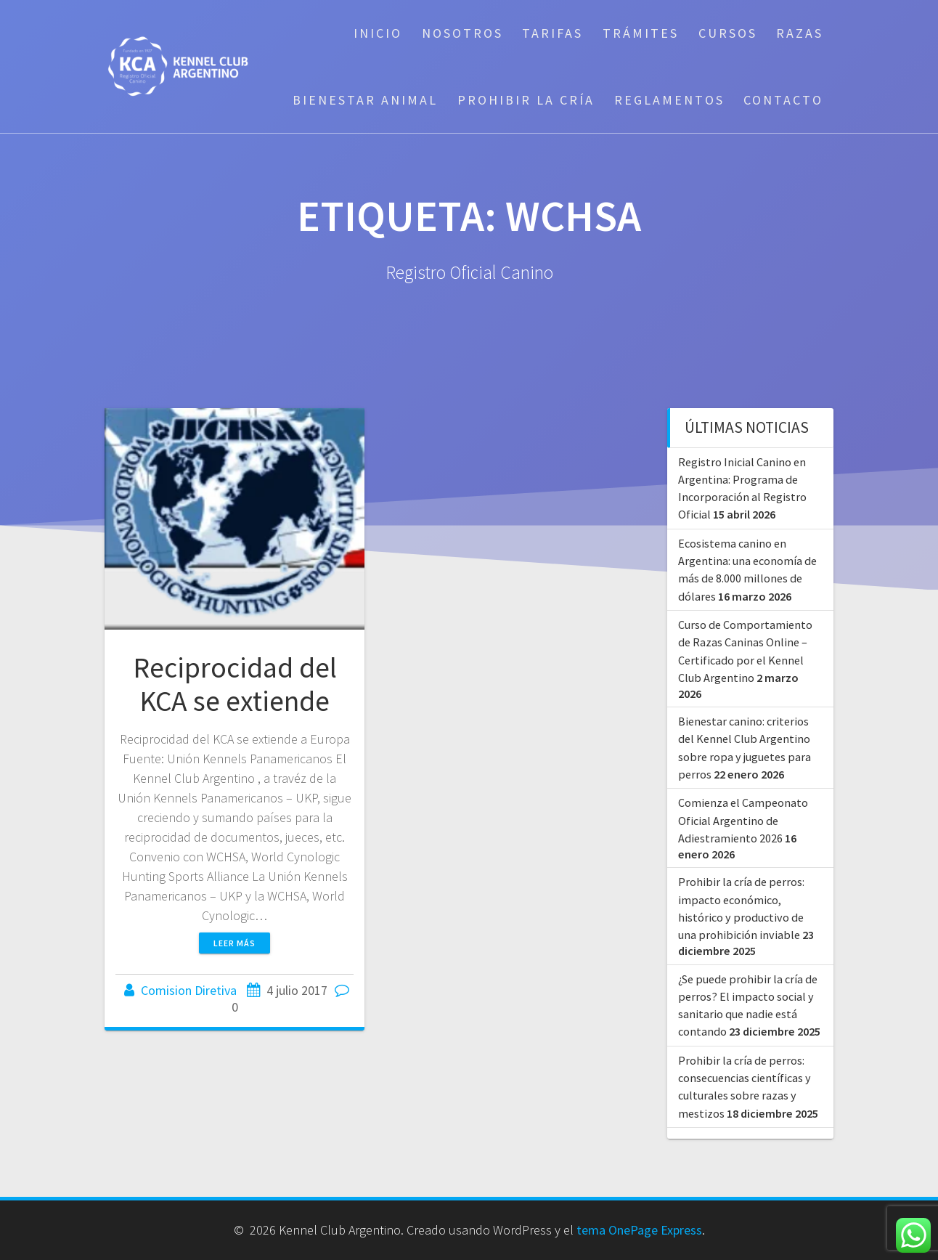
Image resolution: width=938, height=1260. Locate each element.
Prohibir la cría (526, 100)
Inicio (378, 33)
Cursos (727, 33)
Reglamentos (669, 100)
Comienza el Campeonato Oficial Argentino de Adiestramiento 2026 (743, 820)
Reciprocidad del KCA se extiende (235, 684)
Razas (799, 33)
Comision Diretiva (189, 990)
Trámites (641, 33)
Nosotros (462, 33)
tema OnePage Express (639, 1230)
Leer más (234, 943)
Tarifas (552, 33)
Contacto (783, 100)
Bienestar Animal (365, 100)
